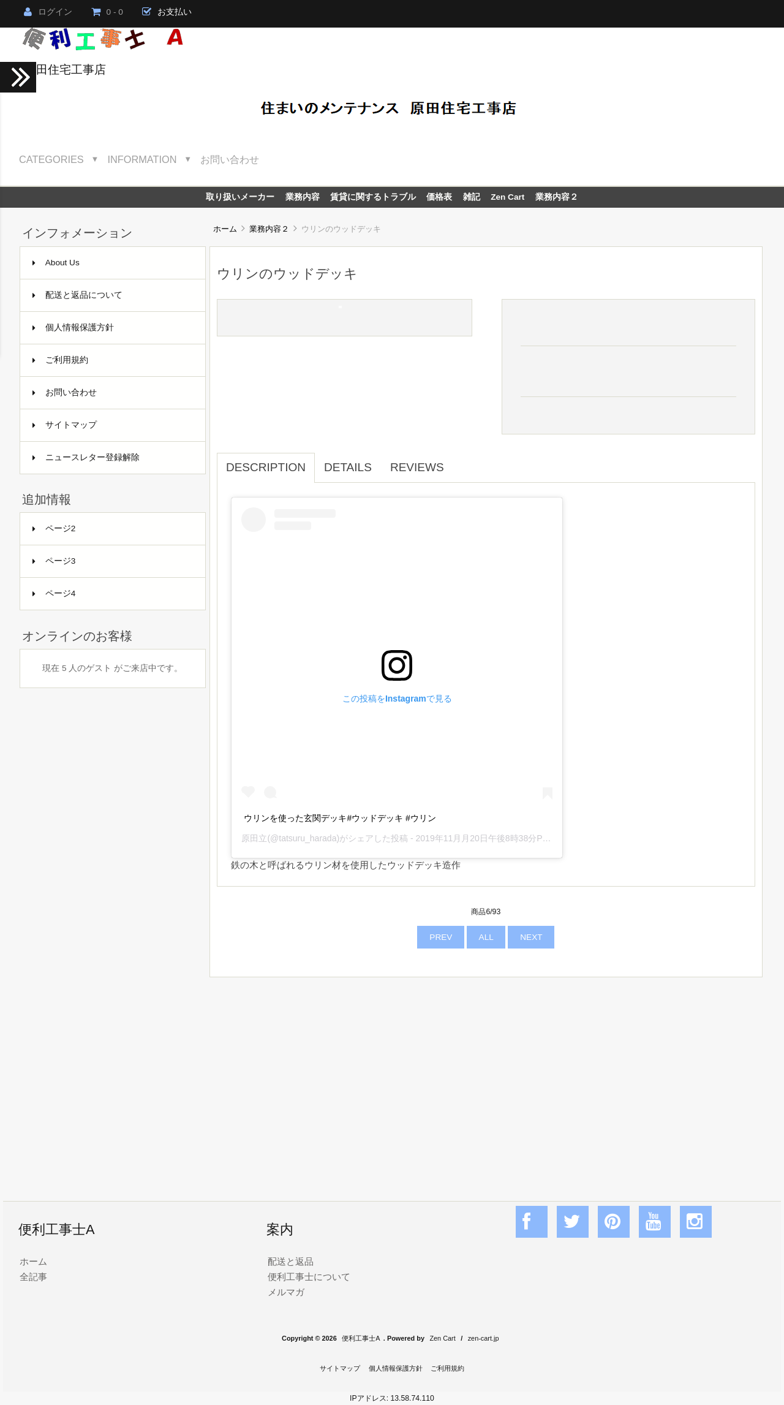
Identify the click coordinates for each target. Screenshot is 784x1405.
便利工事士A (361, 1338)
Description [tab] (266, 467)
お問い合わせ (229, 159)
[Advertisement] (486, 1076)
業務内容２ (269, 228)
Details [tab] (348, 467)
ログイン (48, 12)
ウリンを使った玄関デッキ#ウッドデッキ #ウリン (339, 818)
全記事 (33, 1276)
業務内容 (302, 197)
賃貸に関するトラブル (373, 197)
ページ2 (54, 528)
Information (142, 159)
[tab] (462, 461)
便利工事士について (309, 1276)
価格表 (439, 197)
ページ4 (54, 593)
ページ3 (54, 561)
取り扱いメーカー (240, 197)
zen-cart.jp (483, 1338)
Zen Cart (507, 197)
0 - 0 (107, 12)
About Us (56, 262)
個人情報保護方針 (73, 327)
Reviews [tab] (417, 467)
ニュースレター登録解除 (86, 457)
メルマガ (286, 1292)
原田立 (254, 838)
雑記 (471, 197)
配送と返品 (291, 1261)
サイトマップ (64, 425)
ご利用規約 (60, 360)
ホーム (225, 228)
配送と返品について (77, 295)
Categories (51, 159)
